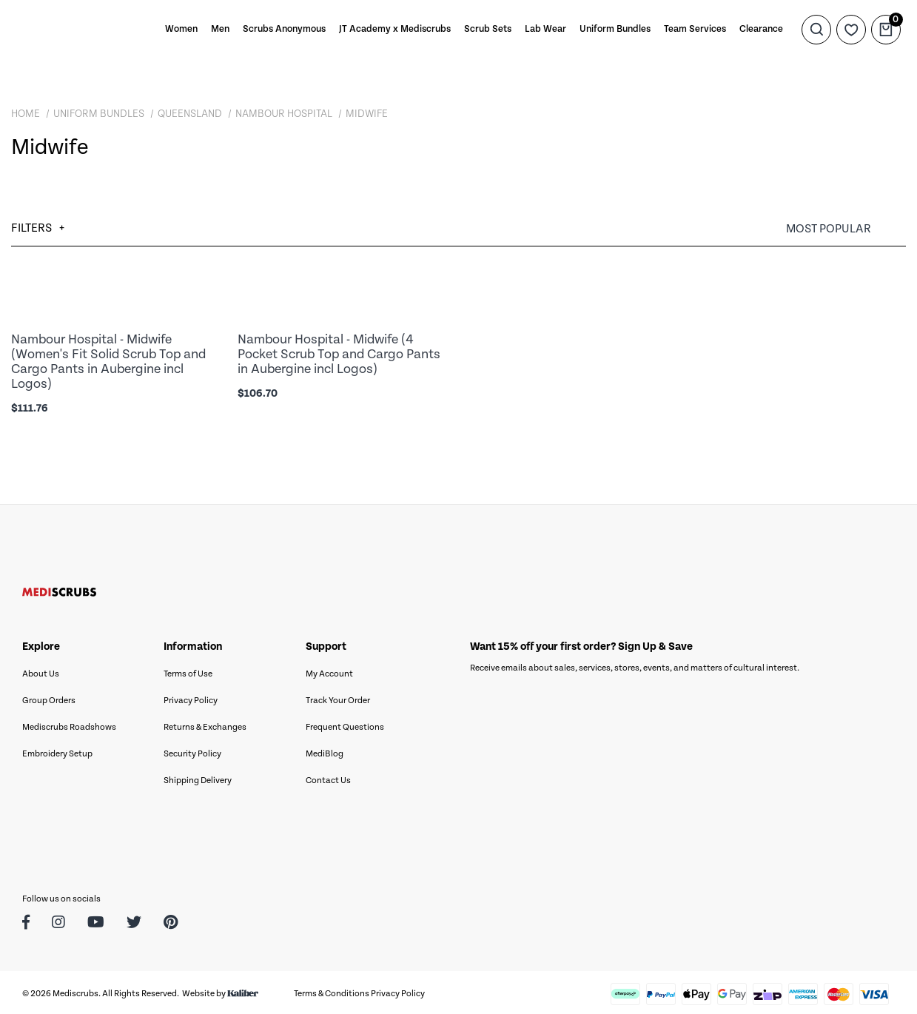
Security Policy (192, 751)
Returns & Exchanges (205, 724)
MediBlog (324, 751)
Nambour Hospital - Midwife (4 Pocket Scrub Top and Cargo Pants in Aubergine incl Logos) (339, 353)
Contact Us (328, 777)
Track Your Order (338, 697)
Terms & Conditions (331, 990)
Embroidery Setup (57, 751)
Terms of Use (188, 671)
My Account (329, 671)
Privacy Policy (191, 697)
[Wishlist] (851, 29)
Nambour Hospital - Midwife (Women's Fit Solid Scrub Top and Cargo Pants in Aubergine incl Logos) (108, 360)
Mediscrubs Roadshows (69, 724)
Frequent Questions (345, 724)
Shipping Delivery (198, 777)
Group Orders (48, 697)
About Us (40, 671)
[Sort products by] (846, 229)
